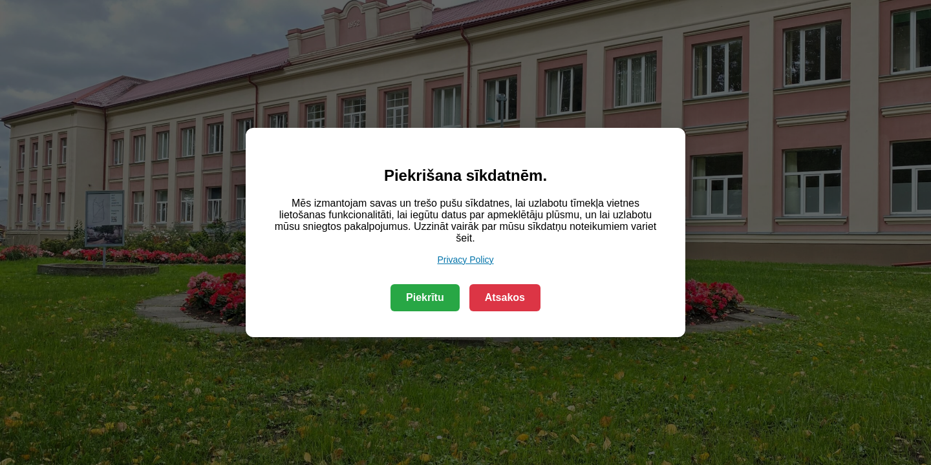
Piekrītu (425, 297)
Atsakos (505, 297)
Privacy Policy (465, 259)
